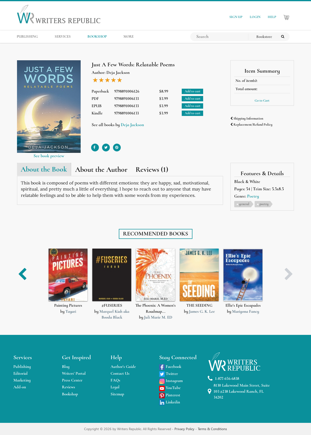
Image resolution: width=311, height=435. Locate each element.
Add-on (19, 387)
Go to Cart (262, 100)
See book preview (49, 155)
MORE (128, 36)
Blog (65, 366)
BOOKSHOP (97, 36)
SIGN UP (235, 17)
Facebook (170, 366)
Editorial (20, 373)
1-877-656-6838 (223, 378)
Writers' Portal (74, 373)
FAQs (115, 380)
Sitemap (117, 394)
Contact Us (120, 373)
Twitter (168, 373)
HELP (272, 17)
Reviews (68, 387)
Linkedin (169, 402)
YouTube (170, 387)
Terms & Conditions (212, 429)
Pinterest (169, 395)
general (244, 204)
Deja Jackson (132, 124)
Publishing (22, 366)
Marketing (22, 380)
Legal (115, 387)
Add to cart (192, 91)
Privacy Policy (184, 429)
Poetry (253, 196)
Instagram (171, 380)
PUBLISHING (27, 36)
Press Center (72, 380)
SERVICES (63, 36)
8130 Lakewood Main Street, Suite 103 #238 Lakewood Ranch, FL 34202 (239, 391)
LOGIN (255, 17)
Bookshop (70, 394)
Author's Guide (123, 366)
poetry (263, 204)
